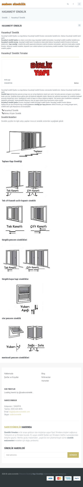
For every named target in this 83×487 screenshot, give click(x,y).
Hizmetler (45, 381)
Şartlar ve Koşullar (11, 377)
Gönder (73, 455)
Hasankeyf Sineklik (10, 110)
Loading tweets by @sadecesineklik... (19, 392)
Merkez (76, 83)
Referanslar (46, 377)
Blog (43, 373)
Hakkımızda (8, 373)
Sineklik (4, 18)
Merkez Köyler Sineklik (11, 113)
